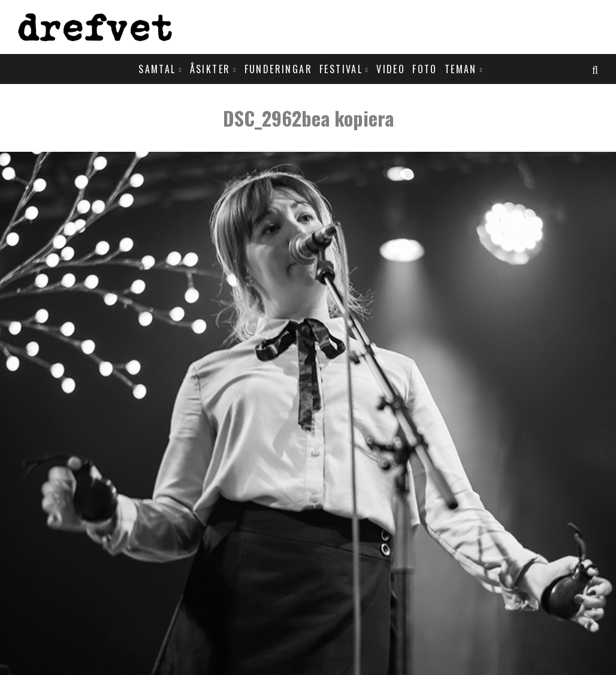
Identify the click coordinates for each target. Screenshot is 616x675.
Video (390, 69)
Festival (341, 69)
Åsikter (210, 69)
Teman (461, 69)
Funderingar (278, 69)
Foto (424, 69)
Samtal (157, 69)
